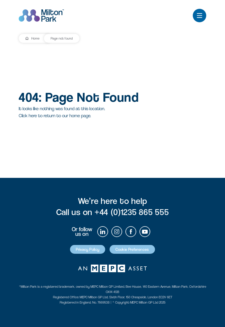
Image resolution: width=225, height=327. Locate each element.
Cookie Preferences (132, 249)
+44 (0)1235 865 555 (132, 212)
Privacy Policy (87, 249)
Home (35, 38)
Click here (28, 115)
